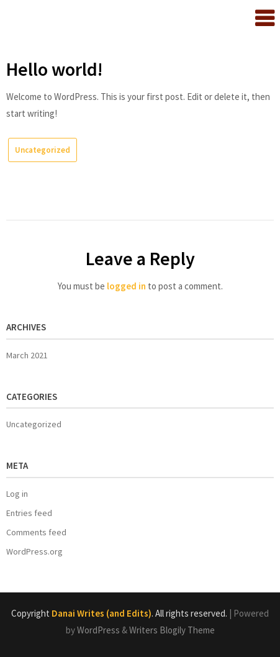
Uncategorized (42, 150)
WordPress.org (34, 551)
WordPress (98, 630)
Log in (17, 493)
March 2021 (27, 355)
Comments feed (36, 532)
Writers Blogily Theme (172, 630)
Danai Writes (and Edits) (101, 613)
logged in (126, 286)
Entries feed (29, 513)
